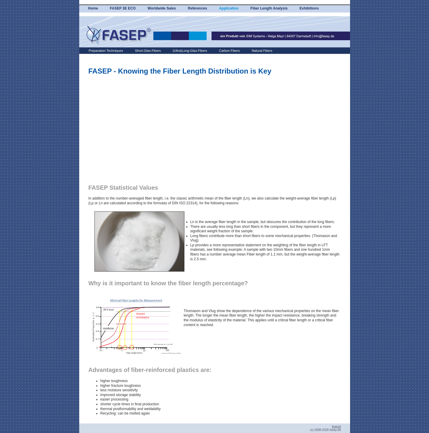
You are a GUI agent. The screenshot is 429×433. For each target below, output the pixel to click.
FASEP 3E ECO (123, 8)
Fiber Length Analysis (269, 8)
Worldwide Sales (161, 8)
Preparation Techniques (106, 50)
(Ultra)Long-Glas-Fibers (190, 50)
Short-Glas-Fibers (148, 50)
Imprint (336, 426)
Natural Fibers (262, 50)
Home (93, 8)
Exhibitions (309, 8)
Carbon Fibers (229, 50)
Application (228, 8)
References (197, 8)
